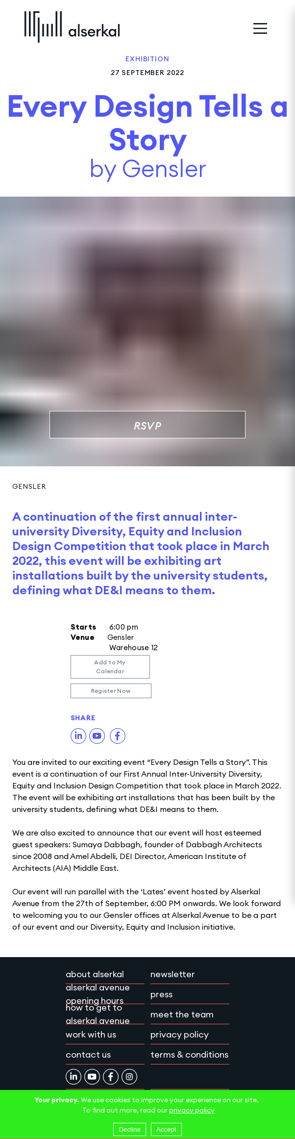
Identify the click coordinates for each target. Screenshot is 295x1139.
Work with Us (91, 1034)
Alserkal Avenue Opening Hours (98, 994)
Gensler (29, 486)
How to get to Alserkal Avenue (98, 1014)
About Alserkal (95, 974)
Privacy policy (179, 1034)
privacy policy (192, 1110)
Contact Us (88, 1054)
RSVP (147, 425)
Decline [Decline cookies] (129, 1129)
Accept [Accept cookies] (166, 1129)
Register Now (111, 690)
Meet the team (182, 1014)
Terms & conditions (189, 1054)
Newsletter (172, 974)
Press (161, 994)
